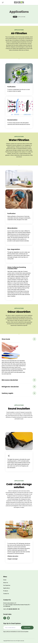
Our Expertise (6, 585)
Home (4, 579)
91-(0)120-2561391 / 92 (13, 609)
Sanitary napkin (7, 393)
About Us (5, 582)
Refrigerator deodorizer (10, 387)
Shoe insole (6, 339)
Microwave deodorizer (10, 380)
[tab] (19, 339)
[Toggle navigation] (3, 2)
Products (5, 590)
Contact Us (6, 593)
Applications (6, 588)
